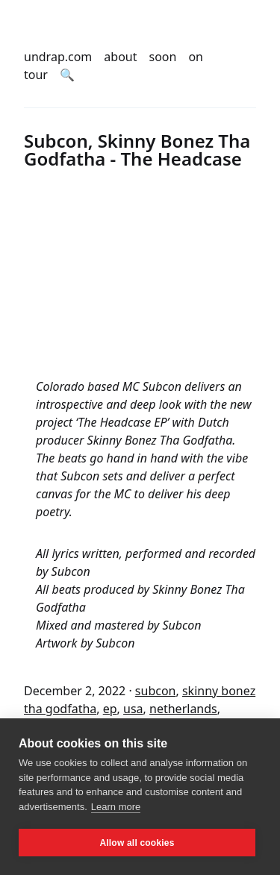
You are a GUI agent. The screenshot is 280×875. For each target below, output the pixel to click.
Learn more (115, 806)
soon (163, 56)
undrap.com (58, 56)
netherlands (183, 708)
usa (133, 708)
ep (110, 708)
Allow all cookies (136, 843)
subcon (155, 691)
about (120, 56)
